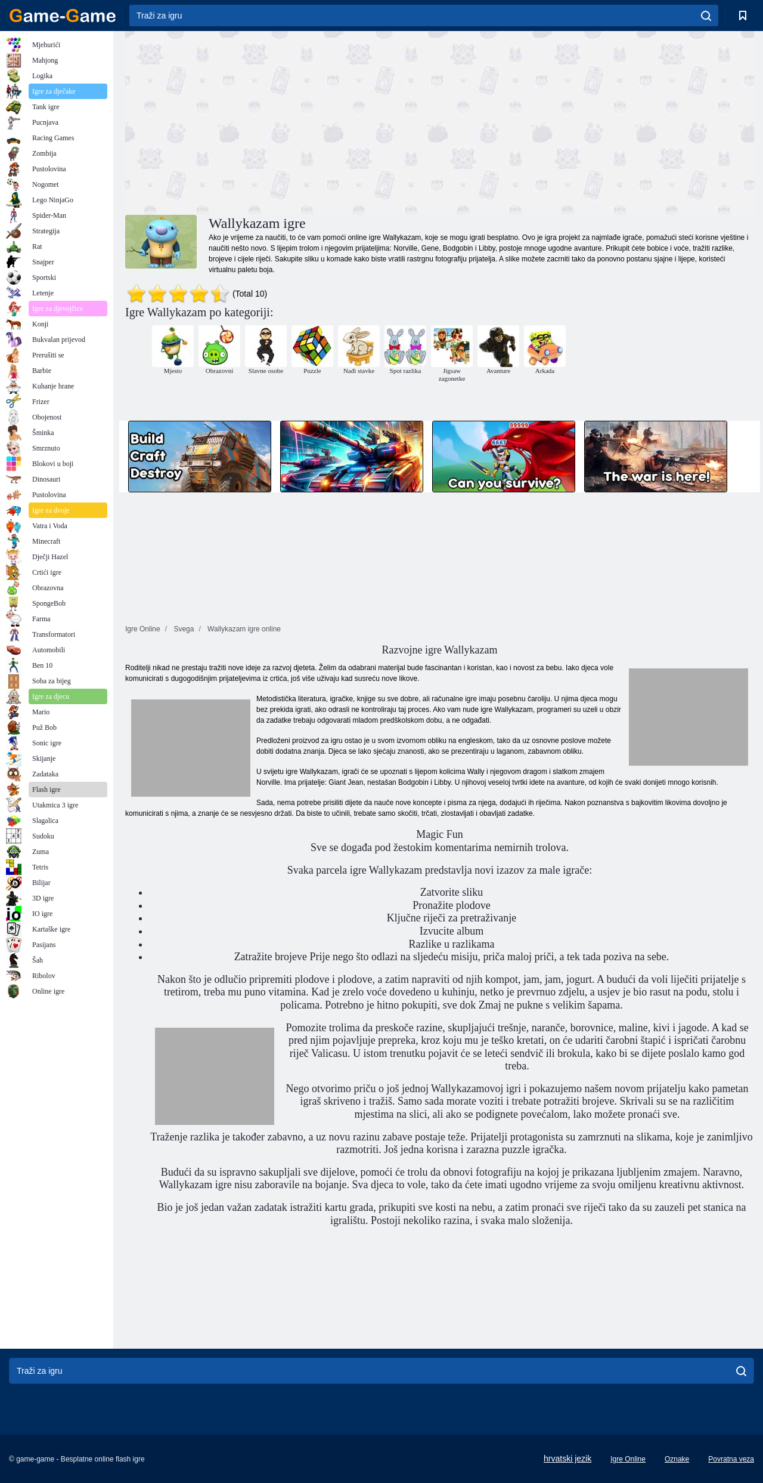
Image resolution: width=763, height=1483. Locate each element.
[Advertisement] (282, 121)
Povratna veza (731, 1459)
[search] (706, 15)
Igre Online (628, 1459)
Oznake (677, 1459)
